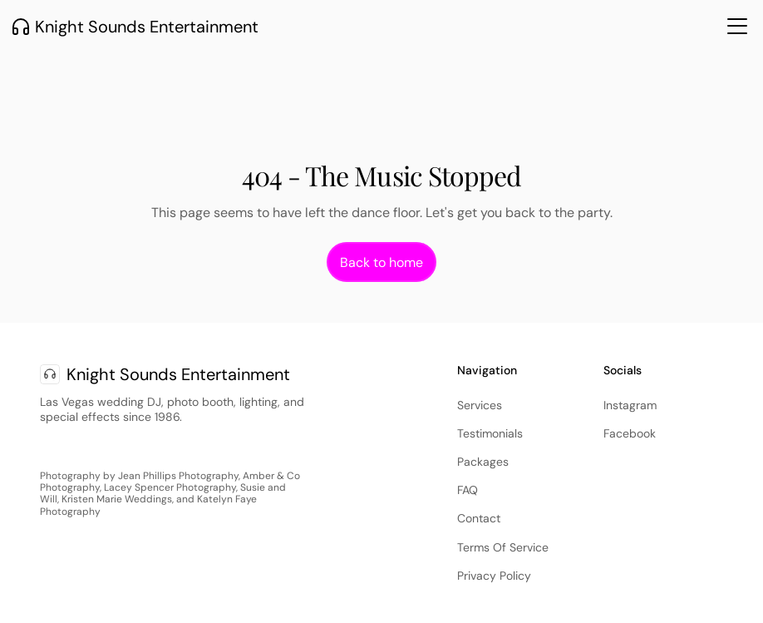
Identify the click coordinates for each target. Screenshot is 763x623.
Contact (478, 518)
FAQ (467, 489)
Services (479, 405)
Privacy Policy (494, 575)
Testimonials (490, 433)
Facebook (629, 433)
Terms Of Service (503, 547)
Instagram (630, 405)
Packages (483, 461)
